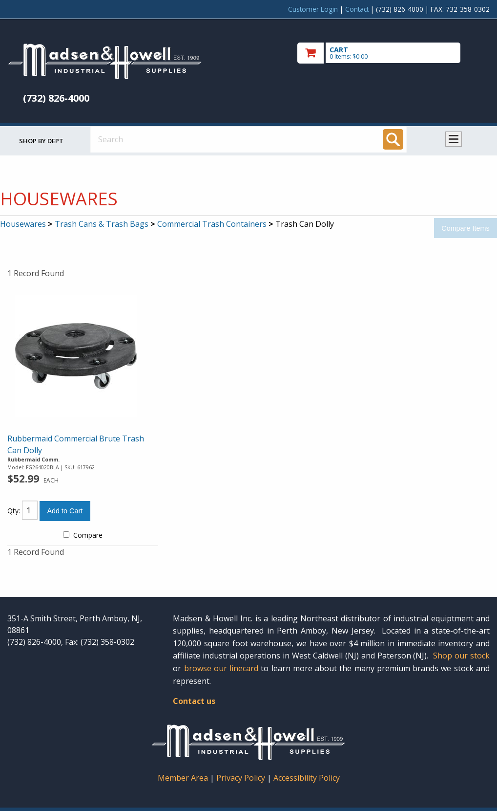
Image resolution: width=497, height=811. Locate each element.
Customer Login (313, 9)
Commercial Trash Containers (212, 224)
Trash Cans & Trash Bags (101, 224)
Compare (83, 535)
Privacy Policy (241, 777)
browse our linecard (221, 668)
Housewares (23, 224)
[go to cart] (393, 53)
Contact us (194, 701)
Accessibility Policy (306, 777)
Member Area (183, 777)
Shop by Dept (41, 140)
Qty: (13, 510)
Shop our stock (461, 655)
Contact (357, 9)
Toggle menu (453, 139)
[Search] (393, 139)
